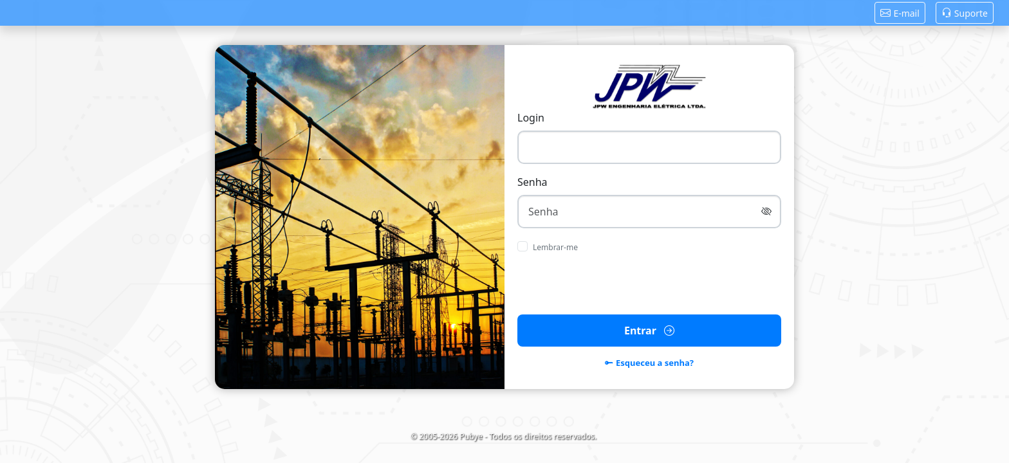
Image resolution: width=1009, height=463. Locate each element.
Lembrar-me (555, 247)
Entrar (649, 330)
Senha (532, 182)
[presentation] (649, 284)
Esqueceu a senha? (649, 363)
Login (530, 118)
